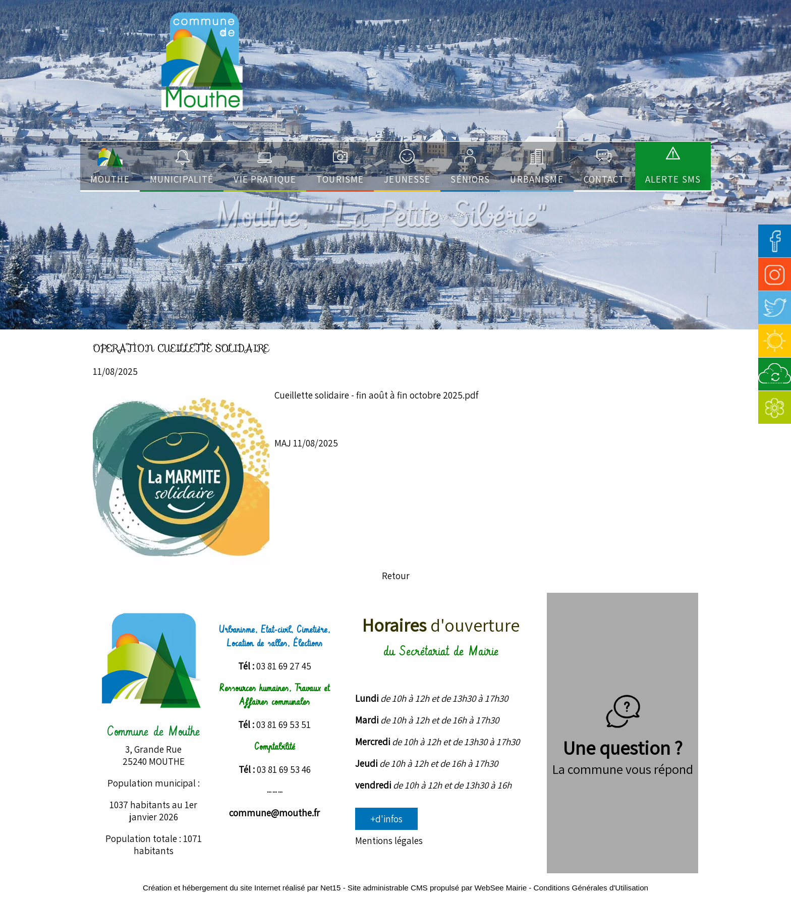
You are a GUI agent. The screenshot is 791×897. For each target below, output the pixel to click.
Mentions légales (389, 840)
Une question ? (623, 735)
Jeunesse (407, 179)
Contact (604, 179)
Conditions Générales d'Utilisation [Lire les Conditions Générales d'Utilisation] (591, 887)
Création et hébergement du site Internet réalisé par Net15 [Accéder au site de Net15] (242, 887)
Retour (396, 576)
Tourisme (340, 179)
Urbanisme (536, 179)
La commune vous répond (622, 768)
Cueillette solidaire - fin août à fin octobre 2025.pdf (376, 395)
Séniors (470, 179)
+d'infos (386, 819)
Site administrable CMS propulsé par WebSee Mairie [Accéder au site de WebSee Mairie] (437, 887)
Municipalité (182, 179)
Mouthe (110, 179)
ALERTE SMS (673, 179)
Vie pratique (265, 179)
